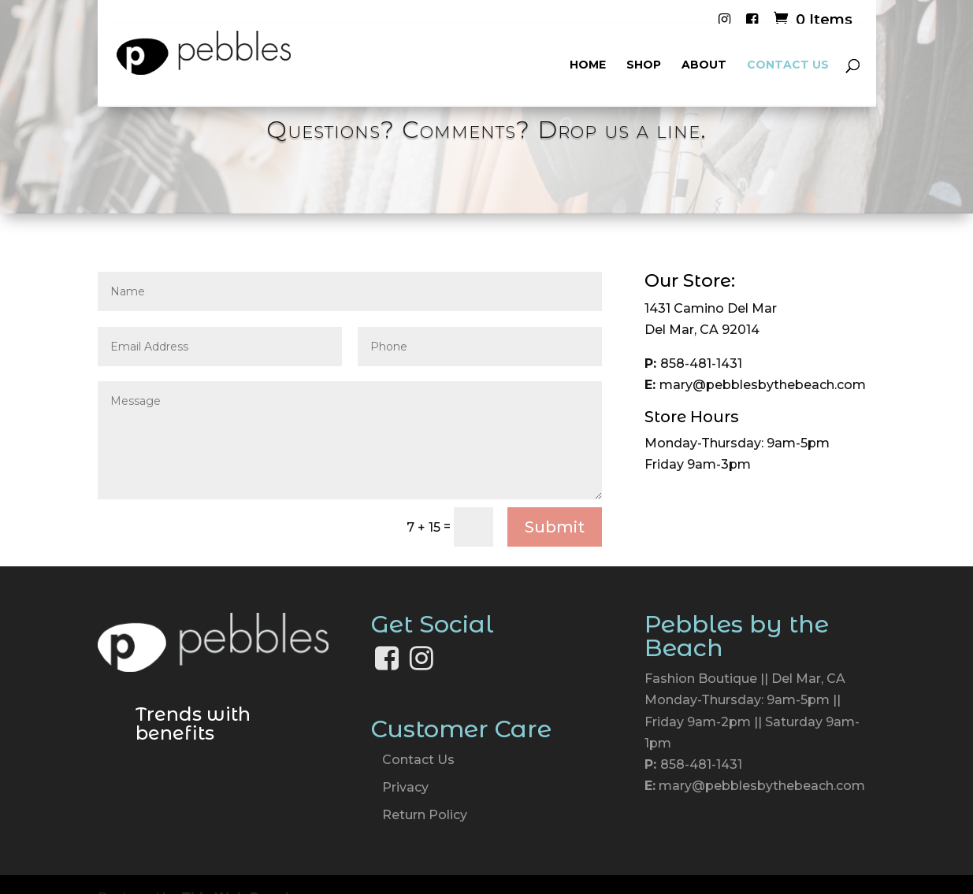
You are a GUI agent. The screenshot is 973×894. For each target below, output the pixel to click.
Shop (643, 65)
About (703, 65)
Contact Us (788, 65)
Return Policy (424, 814)
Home (588, 65)
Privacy (405, 787)
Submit (555, 526)
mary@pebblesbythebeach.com (762, 785)
